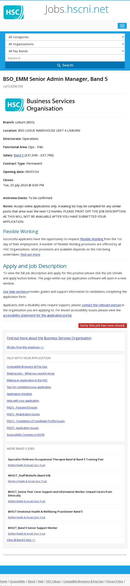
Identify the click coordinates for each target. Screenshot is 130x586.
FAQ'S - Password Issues (22, 407)
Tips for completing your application (29, 387)
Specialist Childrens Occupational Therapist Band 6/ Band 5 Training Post (56, 459)
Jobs (77, 9)
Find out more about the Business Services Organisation (49, 338)
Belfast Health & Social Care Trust (26, 465)
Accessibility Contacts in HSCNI (25, 434)
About (31, 581)
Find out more (30, 254)
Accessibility (17, 581)
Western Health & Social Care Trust (27, 481)
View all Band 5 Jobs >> (21, 540)
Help (41, 581)
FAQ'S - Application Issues (23, 428)
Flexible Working (92, 239)
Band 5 (19, 155)
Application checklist (19, 394)
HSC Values (53, 581)
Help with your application (23, 400)
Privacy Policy (114, 581)
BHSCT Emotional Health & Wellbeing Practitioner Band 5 (45, 511)
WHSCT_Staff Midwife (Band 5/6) (29, 475)
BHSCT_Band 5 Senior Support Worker (33, 528)
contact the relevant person (101, 305)
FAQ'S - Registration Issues (23, 414)
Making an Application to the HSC (27, 380)
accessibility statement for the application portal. (37, 315)
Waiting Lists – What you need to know (30, 373)
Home (3, 581)
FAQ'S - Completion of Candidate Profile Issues (36, 421)
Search (65, 65)
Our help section (15, 291)
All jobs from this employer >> (25, 347)
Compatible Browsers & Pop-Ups (27, 366)
